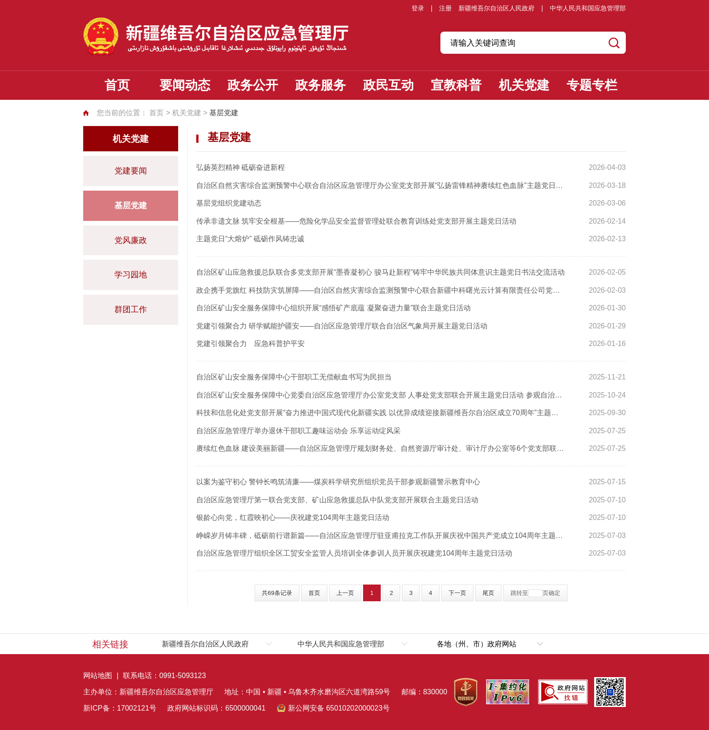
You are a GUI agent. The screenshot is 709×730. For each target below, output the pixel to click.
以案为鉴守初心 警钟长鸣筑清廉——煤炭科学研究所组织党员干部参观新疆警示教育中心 (338, 482)
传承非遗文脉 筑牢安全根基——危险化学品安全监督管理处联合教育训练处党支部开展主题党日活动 (356, 221)
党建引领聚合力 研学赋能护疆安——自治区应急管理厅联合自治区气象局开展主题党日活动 (341, 326)
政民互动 (388, 85)
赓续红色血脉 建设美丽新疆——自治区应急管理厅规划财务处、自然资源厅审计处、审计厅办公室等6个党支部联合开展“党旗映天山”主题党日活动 (380, 448)
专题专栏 (592, 85)
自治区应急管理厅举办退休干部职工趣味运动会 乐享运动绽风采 (298, 431)
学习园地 (130, 274)
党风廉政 (130, 240)
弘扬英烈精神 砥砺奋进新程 (240, 167)
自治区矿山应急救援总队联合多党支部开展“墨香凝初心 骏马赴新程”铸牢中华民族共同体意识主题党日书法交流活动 (380, 272)
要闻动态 (185, 85)
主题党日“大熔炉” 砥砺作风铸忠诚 (250, 239)
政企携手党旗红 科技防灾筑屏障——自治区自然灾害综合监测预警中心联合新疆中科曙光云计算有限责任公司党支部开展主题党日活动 (380, 290)
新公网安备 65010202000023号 (339, 708)
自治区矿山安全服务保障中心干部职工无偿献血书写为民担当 (294, 377)
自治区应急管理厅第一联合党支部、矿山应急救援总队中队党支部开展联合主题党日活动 (337, 500)
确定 (554, 593)
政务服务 (320, 85)
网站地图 (97, 675)
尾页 (488, 593)
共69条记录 (277, 593)
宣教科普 (456, 85)
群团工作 (130, 309)
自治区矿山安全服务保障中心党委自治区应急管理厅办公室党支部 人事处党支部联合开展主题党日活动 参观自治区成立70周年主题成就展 (380, 395)
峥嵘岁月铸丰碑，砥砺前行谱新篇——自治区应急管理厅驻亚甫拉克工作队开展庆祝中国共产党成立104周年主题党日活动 (380, 535)
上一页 (345, 593)
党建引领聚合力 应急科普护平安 (250, 343)
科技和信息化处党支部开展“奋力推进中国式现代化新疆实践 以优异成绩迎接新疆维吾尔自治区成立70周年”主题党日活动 (380, 412)
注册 (445, 8)
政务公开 (252, 85)
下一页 (457, 593)
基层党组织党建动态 (228, 203)
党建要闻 (130, 170)
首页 (117, 85)
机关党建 (524, 85)
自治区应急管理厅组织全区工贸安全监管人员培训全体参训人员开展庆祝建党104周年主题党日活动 (354, 553)
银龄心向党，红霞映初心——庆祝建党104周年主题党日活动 (292, 517)
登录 (417, 8)
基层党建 (130, 205)
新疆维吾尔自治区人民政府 (496, 8)
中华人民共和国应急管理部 (588, 8)
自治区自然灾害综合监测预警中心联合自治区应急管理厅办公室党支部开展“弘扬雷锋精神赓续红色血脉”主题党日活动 (380, 185)
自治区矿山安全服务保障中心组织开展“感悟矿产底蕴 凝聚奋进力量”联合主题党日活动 (333, 308)
